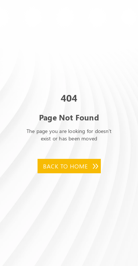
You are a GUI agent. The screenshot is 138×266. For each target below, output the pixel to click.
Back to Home (65, 166)
